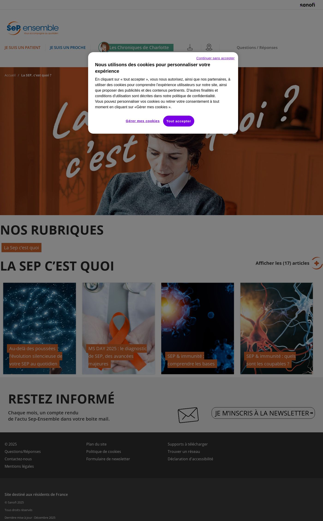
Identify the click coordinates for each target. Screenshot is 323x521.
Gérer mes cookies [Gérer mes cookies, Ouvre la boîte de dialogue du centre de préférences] (143, 121)
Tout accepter (178, 121)
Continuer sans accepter (215, 58)
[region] (163, 93)
